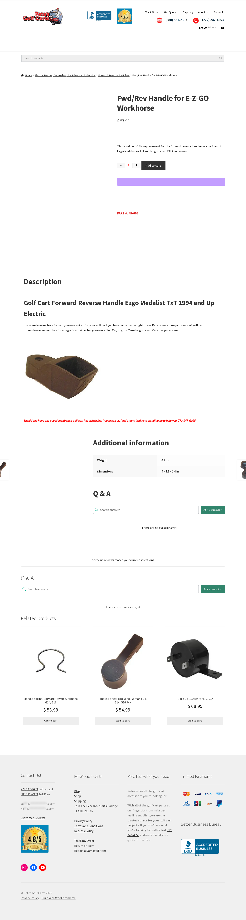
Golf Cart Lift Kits (82, 39)
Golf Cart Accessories (121, 39)
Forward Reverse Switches (114, 75)
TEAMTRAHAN (83, 811)
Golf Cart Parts (70, 47)
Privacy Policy (83, 821)
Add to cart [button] (50, 720)
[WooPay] (172, 182)
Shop (77, 796)
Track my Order (84, 841)
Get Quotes (171, 12)
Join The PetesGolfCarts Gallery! (96, 806)
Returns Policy (83, 831)
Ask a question (213, 509)
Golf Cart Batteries (34, 47)
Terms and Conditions (88, 826)
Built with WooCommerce (59, 898)
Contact (218, 12)
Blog (77, 791)
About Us (203, 12)
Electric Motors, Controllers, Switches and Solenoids (65, 75)
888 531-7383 (29, 794)
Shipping (188, 12)
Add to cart (153, 165)
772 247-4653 (29, 789)
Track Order (152, 12)
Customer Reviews (33, 818)
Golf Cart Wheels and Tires (39, 39)
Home (28, 75)
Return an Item (84, 846)
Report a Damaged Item (90, 851)
